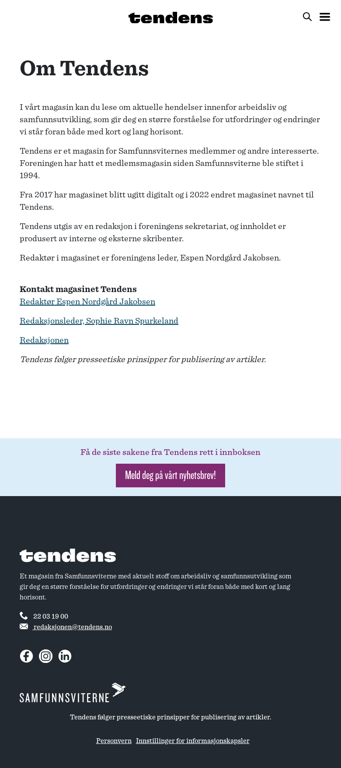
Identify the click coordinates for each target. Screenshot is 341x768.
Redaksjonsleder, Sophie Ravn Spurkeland (99, 321)
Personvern (114, 740)
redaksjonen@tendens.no (66, 627)
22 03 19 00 (44, 616)
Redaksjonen (44, 340)
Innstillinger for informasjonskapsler (193, 740)
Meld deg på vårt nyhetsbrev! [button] (170, 475)
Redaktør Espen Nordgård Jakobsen (87, 301)
